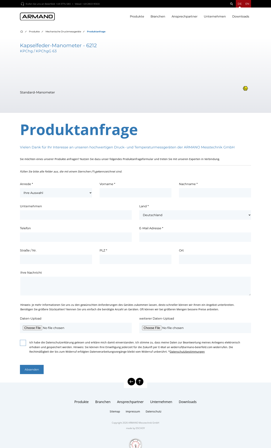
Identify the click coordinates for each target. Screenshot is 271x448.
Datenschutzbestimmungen (187, 353)
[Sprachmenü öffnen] (240, 4)
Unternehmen (215, 17)
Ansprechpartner (184, 17)
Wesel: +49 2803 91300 (87, 3)
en (247, 3)
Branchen (158, 17)
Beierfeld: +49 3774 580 (58, 3)
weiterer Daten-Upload (156, 320)
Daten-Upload (30, 320)
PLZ (103, 252)
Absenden (33, 371)
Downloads (240, 17)
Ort (181, 252)
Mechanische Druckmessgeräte (63, 32)
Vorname (107, 185)
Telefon (25, 229)
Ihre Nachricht (31, 274)
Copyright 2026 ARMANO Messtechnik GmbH (135, 424)
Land (144, 207)
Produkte (137, 17)
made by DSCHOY (135, 429)
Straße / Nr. (28, 252)
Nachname (188, 185)
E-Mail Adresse (151, 229)
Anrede (26, 185)
